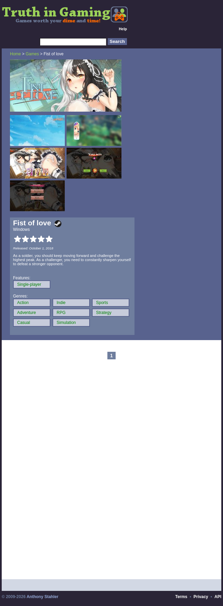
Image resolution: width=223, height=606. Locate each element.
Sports (102, 302)
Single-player (29, 284)
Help (123, 29)
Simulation (66, 322)
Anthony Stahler (42, 596)
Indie (61, 302)
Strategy (104, 312)
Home (15, 54)
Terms (181, 596)
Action (22, 302)
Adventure (26, 312)
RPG (61, 312)
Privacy (200, 596)
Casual (23, 322)
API (217, 596)
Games (32, 54)
